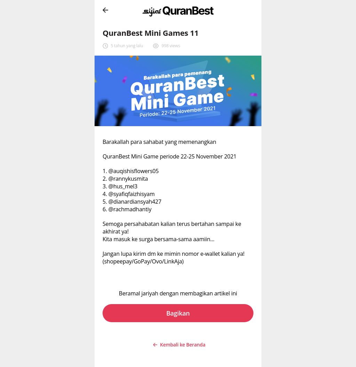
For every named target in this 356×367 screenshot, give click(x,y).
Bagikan (178, 313)
